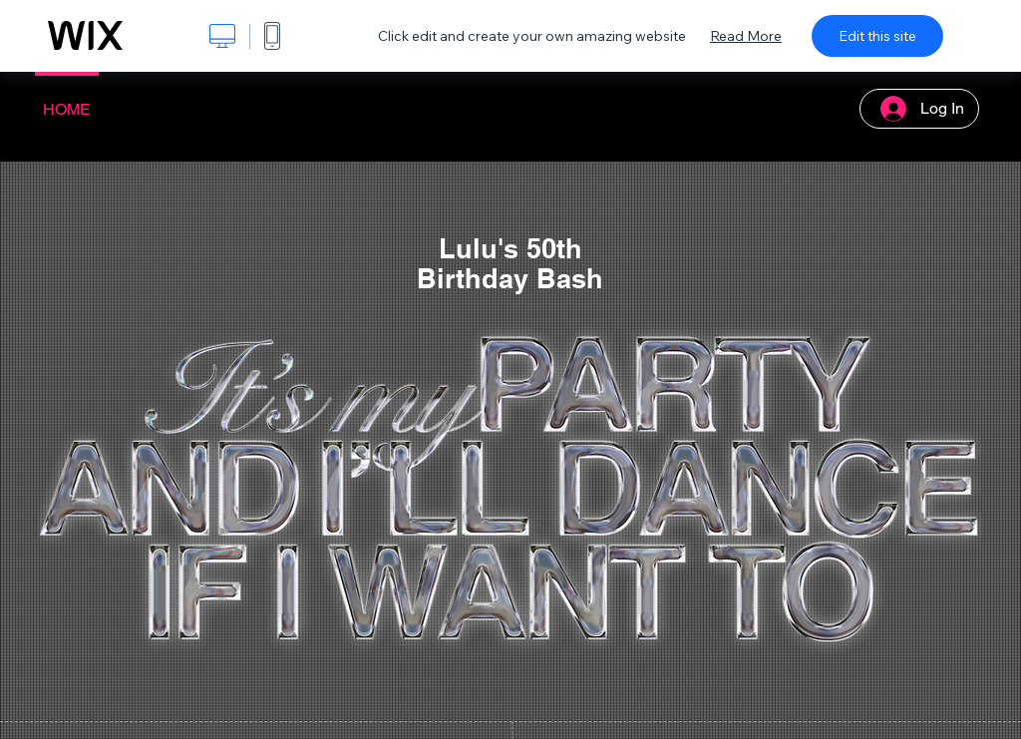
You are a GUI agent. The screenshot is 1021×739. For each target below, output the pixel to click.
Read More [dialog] (746, 36)
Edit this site (877, 36)
